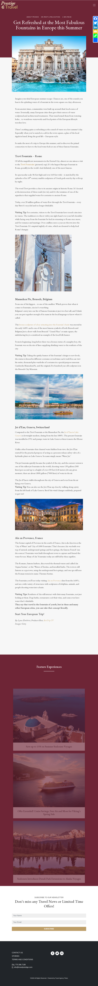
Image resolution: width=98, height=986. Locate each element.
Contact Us (17, 953)
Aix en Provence (54, 580)
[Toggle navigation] (94, 5)
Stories (15, 956)
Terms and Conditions (22, 959)
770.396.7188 (20, 965)
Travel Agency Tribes (61, 978)
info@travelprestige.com (23, 967)
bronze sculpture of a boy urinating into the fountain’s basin (44, 324)
